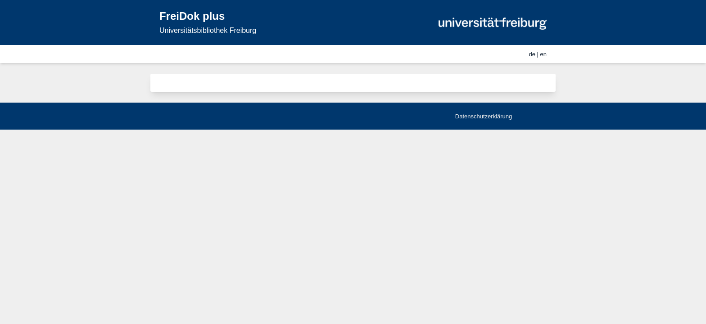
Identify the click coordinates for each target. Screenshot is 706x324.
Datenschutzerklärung (483, 116)
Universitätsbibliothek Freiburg (207, 30)
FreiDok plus (192, 16)
